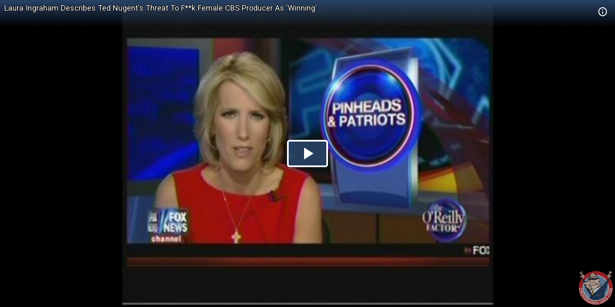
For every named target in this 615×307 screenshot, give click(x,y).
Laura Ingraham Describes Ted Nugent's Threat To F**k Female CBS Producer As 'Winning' (160, 7)
